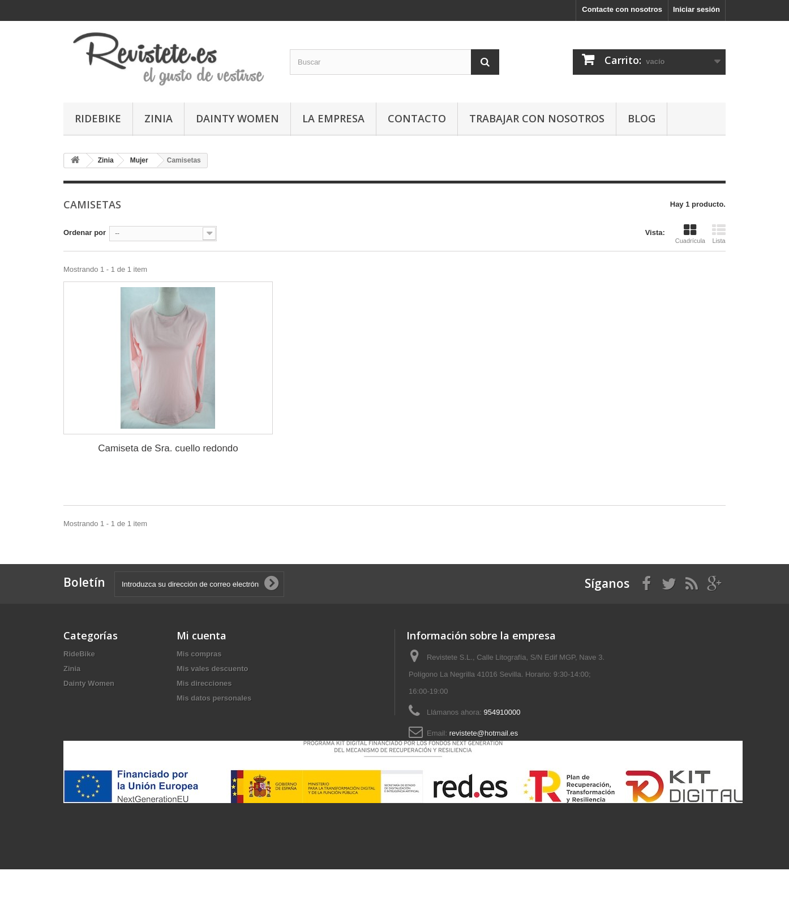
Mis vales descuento (212, 668)
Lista (719, 234)
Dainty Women (237, 118)
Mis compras (199, 654)
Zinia (158, 118)
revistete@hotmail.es (483, 733)
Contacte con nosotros (622, 9)
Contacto (417, 118)
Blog (641, 118)
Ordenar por (84, 232)
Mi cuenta (201, 635)
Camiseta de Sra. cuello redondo (168, 448)
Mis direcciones (204, 683)
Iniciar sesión (696, 9)
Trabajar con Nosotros (536, 118)
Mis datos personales (214, 698)
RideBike (98, 118)
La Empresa (333, 118)
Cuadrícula (690, 234)
